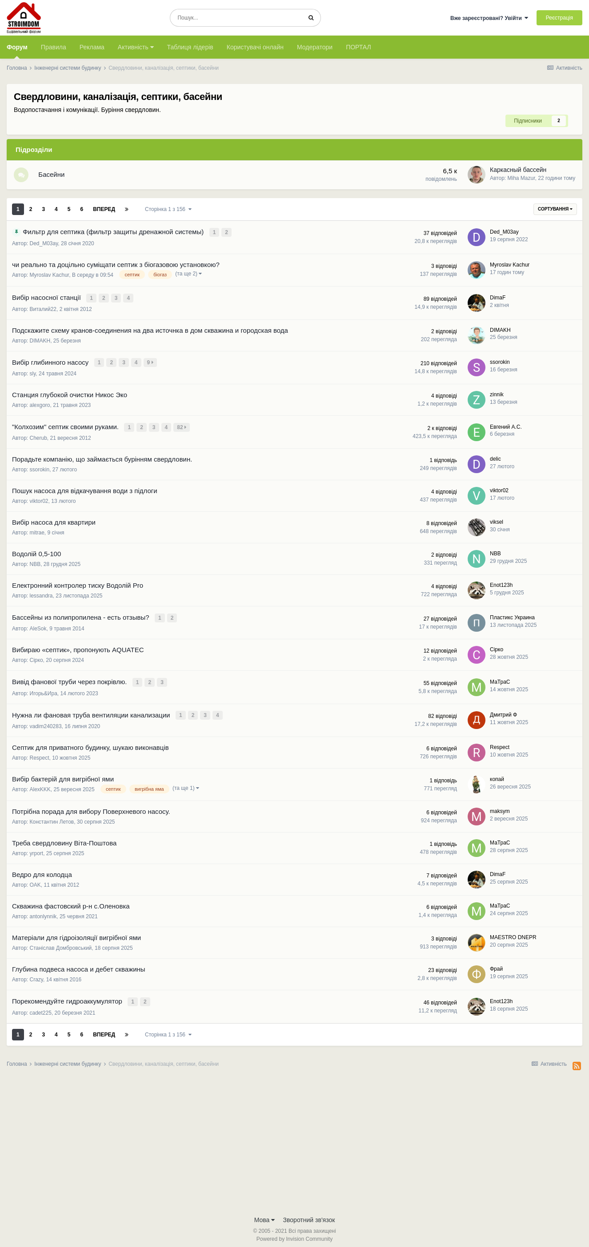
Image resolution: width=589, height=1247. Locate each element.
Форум (17, 51)
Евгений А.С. (506, 426)
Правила (53, 47)
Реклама (92, 47)
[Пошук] (235, 17)
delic (495, 458)
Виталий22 (43, 310)
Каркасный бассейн (518, 171)
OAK (35, 881)
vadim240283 (46, 723)
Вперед (104, 212)
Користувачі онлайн (255, 47)
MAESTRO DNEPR (513, 934)
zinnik (497, 395)
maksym (500, 808)
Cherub (38, 437)
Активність (136, 47)
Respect (39, 754)
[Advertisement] (294, 1139)
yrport (37, 850)
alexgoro (40, 405)
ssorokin (500, 363)
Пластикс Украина (512, 616)
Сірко (36, 659)
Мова (264, 1215)
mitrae (37, 532)
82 (182, 427)
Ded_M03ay (44, 246)
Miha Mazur (521, 179)
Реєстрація (559, 18)
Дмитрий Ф (503, 712)
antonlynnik (43, 913)
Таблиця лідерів (190, 47)
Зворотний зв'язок (309, 1215)
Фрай (496, 965)
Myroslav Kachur (49, 278)
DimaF (497, 299)
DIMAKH (40, 342)
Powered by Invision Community (294, 1234)
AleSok (38, 627)
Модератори (315, 47)
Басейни (54, 176)
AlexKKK (40, 786)
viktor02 (39, 501)
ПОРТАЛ (358, 47)
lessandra (41, 595)
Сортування (555, 212)
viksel (496, 521)
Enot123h (501, 585)
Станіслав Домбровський (61, 944)
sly (33, 374)
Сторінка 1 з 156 (168, 212)
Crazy (36, 976)
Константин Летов (52, 818)
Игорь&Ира (43, 691)
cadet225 (41, 1008)
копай (497, 776)
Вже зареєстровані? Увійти (489, 18)
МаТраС (500, 680)
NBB (35, 564)
